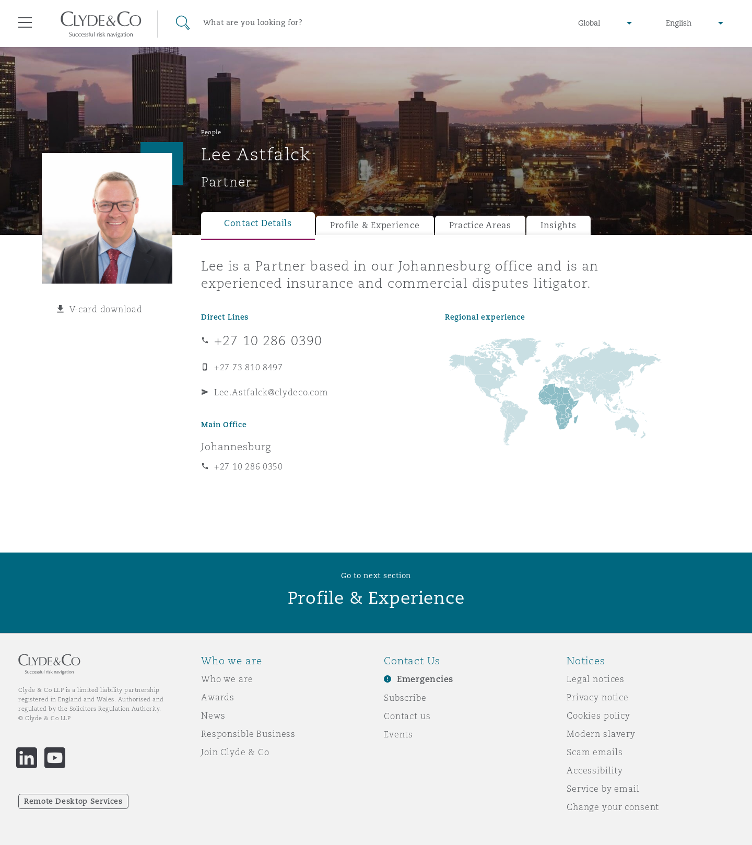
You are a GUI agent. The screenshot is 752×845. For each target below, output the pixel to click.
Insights (558, 225)
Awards (217, 697)
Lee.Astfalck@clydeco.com (271, 392)
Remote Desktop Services (73, 801)
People (211, 132)
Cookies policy (598, 715)
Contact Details (258, 223)
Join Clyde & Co (235, 752)
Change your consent (613, 807)
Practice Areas (480, 225)
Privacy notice (598, 697)
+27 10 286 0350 (248, 466)
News (213, 715)
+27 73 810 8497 (248, 367)
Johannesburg (236, 446)
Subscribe (405, 698)
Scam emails (594, 752)
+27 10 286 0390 (268, 340)
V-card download (106, 309)
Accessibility (595, 770)
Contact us (407, 716)
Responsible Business (248, 734)
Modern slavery (601, 734)
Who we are (227, 679)
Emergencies (425, 679)
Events (398, 734)
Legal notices (596, 679)
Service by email (603, 788)
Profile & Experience (375, 225)
